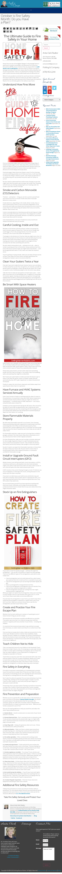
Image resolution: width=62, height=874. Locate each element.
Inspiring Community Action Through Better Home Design (52, 150)
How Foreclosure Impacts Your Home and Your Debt (53, 121)
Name (38, 839)
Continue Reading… (14, 855)
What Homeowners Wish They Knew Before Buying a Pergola (53, 110)
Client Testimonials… (13, 857)
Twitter (13, 818)
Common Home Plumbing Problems (52, 116)
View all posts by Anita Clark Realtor (21, 816)
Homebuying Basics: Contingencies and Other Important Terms (53, 144)
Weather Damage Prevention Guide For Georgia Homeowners (52, 157)
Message (39, 848)
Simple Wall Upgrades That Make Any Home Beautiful (52, 163)
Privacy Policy (42, 870)
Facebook (19, 818)
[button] (31, 10)
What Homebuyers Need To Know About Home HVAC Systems (53, 133)
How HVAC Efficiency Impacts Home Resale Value (52, 139)
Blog (35, 816)
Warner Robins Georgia (27, 699)
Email (38, 844)
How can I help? (48, 854)
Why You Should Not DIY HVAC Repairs (53, 127)
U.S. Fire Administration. (23, 793)
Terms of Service (52, 870)
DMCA (59, 870)
